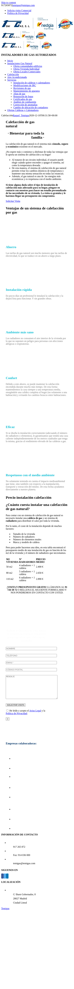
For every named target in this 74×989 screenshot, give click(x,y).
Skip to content (8, 2)
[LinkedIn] (7, 880)
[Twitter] (5, 880)
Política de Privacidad (16, 718)
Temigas (5, 913)
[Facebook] (2, 880)
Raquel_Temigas (21, 115)
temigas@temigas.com (24, 5)
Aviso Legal (35, 715)
